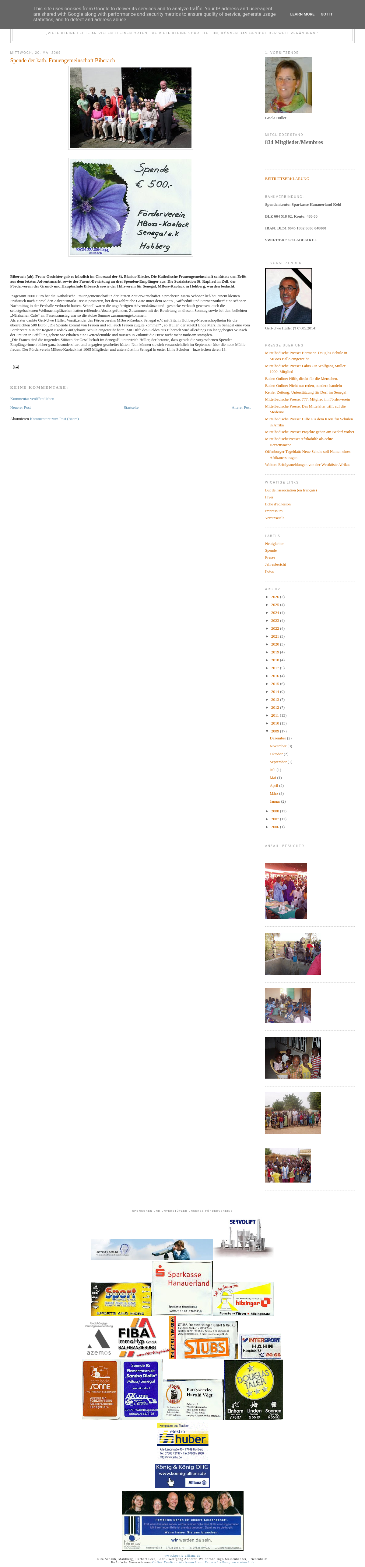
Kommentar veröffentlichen (32, 398)
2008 (275, 811)
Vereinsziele (275, 517)
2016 (275, 675)
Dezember (278, 738)
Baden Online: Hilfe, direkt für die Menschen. (301, 378)
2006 (275, 827)
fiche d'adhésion (278, 504)
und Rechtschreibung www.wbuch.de (225, 1562)
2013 (275, 699)
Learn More (302, 14)
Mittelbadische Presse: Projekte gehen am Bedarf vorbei (309, 431)
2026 (275, 596)
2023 (275, 620)
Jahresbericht (275, 564)
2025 (275, 604)
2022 (275, 628)
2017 (275, 668)
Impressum (274, 510)
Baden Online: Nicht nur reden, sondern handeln (303, 385)
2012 (275, 707)
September (279, 761)
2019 (275, 652)
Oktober (277, 754)
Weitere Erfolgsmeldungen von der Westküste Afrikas (307, 464)
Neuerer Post (20, 407)
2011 (275, 715)
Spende (271, 550)
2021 (275, 636)
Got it (327, 14)
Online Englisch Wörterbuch (174, 1562)
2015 (275, 683)
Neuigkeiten (275, 543)
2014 (275, 691)
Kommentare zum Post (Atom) (54, 418)
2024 (275, 612)
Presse (270, 557)
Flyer (269, 497)
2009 (275, 731)
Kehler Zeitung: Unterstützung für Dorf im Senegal (305, 392)
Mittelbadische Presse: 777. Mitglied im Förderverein (307, 399)
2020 (275, 644)
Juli (273, 769)
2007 (275, 819)
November (278, 746)
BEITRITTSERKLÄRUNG (287, 178)
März (274, 793)
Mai (273, 777)
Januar (275, 801)
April (274, 785)
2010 (275, 723)
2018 (275, 660)
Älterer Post (241, 407)
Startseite (131, 407)
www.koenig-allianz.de (182, 1555)
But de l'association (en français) (291, 490)
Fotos (269, 571)
